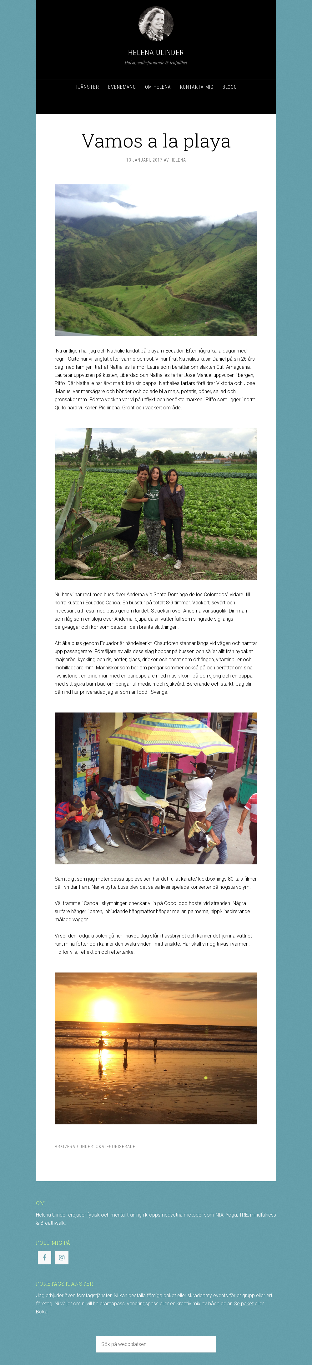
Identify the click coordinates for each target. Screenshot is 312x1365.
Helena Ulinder (156, 52)
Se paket (244, 1304)
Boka (42, 1312)
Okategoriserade (115, 1146)
